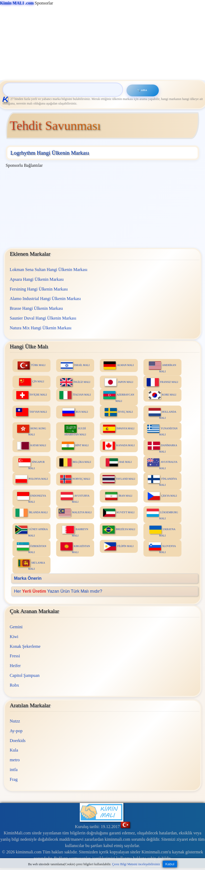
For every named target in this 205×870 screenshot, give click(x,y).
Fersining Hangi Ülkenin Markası (39, 289)
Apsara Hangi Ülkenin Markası (36, 279)
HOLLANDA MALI (162, 413)
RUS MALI (75, 412)
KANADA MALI (118, 445)
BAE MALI (119, 462)
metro (15, 760)
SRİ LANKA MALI (31, 564)
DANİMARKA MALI (162, 447)
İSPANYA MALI (118, 429)
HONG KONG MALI (31, 430)
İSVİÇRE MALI (31, 395)
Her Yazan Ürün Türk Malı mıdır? (58, 591)
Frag (13, 779)
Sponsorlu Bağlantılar (24, 165)
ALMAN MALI (119, 365)
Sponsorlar (26, 3)
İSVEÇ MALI (119, 412)
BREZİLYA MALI (118, 529)
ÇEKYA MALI (162, 496)
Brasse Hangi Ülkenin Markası (36, 308)
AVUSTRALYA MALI (162, 463)
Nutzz (15, 721)
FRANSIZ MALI (162, 382)
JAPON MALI (118, 382)
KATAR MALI (31, 445)
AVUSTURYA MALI (75, 497)
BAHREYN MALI (75, 531)
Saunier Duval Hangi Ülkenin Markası (43, 318)
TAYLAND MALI (118, 479)
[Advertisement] (101, 43)
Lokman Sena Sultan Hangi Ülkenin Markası (48, 269)
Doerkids (17, 740)
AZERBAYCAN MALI (118, 396)
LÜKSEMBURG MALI (162, 514)
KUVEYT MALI (118, 512)
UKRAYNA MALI (162, 531)
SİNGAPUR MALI (31, 463)
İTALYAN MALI (75, 395)
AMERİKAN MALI (162, 367)
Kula (14, 750)
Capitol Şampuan (24, 675)
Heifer (15, 665)
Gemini (16, 627)
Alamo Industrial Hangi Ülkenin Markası (45, 298)
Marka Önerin (27, 578)
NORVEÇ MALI (75, 479)
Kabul (169, 864)
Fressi (15, 656)
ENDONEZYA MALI (31, 497)
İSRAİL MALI (74, 365)
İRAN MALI (118, 496)
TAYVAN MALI (31, 412)
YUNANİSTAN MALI (162, 430)
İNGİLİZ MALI (75, 382)
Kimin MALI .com (17, 3)
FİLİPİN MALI (118, 546)
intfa (13, 769)
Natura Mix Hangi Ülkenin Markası (40, 327)
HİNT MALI (75, 445)
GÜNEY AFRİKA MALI (31, 531)
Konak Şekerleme (25, 646)
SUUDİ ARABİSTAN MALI (75, 430)
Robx (14, 685)
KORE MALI (162, 395)
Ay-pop (16, 731)
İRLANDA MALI (31, 512)
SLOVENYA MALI (162, 548)
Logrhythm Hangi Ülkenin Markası (49, 153)
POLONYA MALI (31, 479)
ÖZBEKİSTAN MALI (31, 548)
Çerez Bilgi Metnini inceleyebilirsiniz (136, 864)
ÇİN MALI (31, 382)
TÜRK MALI (31, 365)
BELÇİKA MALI (75, 462)
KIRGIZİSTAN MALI (75, 548)
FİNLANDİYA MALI (162, 480)
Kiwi (14, 636)
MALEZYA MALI (75, 512)
